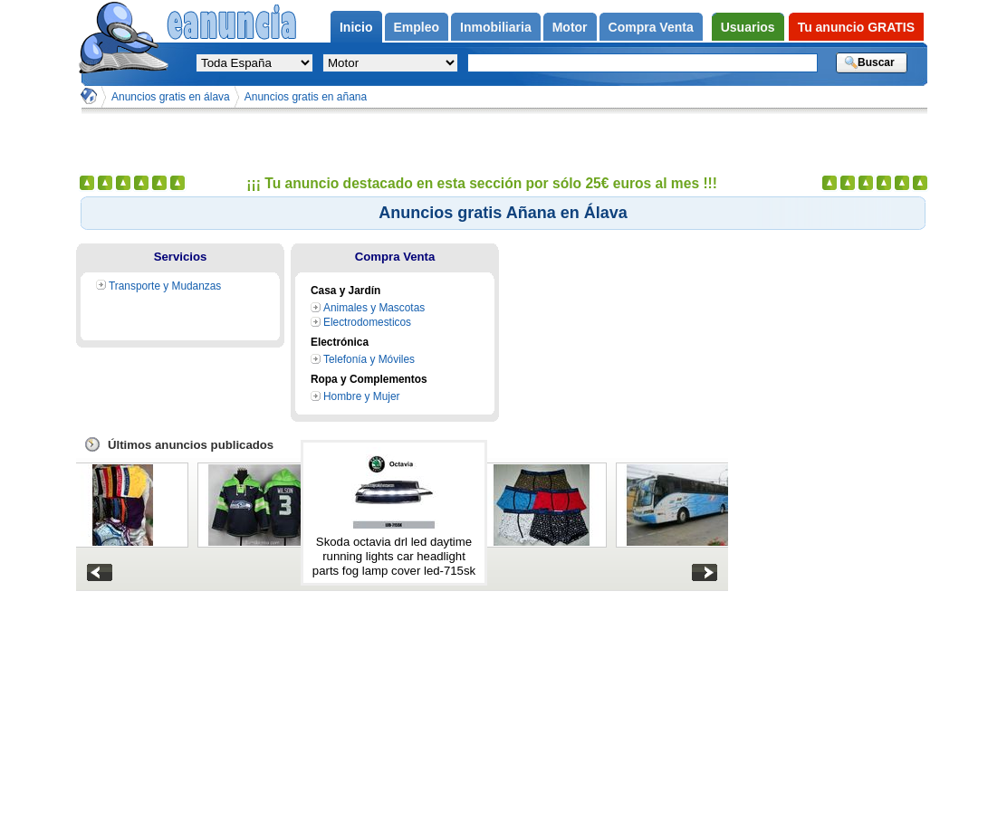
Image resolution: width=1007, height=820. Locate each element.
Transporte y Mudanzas (165, 286)
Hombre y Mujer (361, 396)
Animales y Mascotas (374, 307)
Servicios (180, 256)
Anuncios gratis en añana (306, 97)
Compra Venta (395, 256)
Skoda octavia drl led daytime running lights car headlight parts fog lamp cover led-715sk (393, 556)
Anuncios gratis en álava (170, 97)
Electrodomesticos (367, 322)
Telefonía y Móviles (369, 359)
